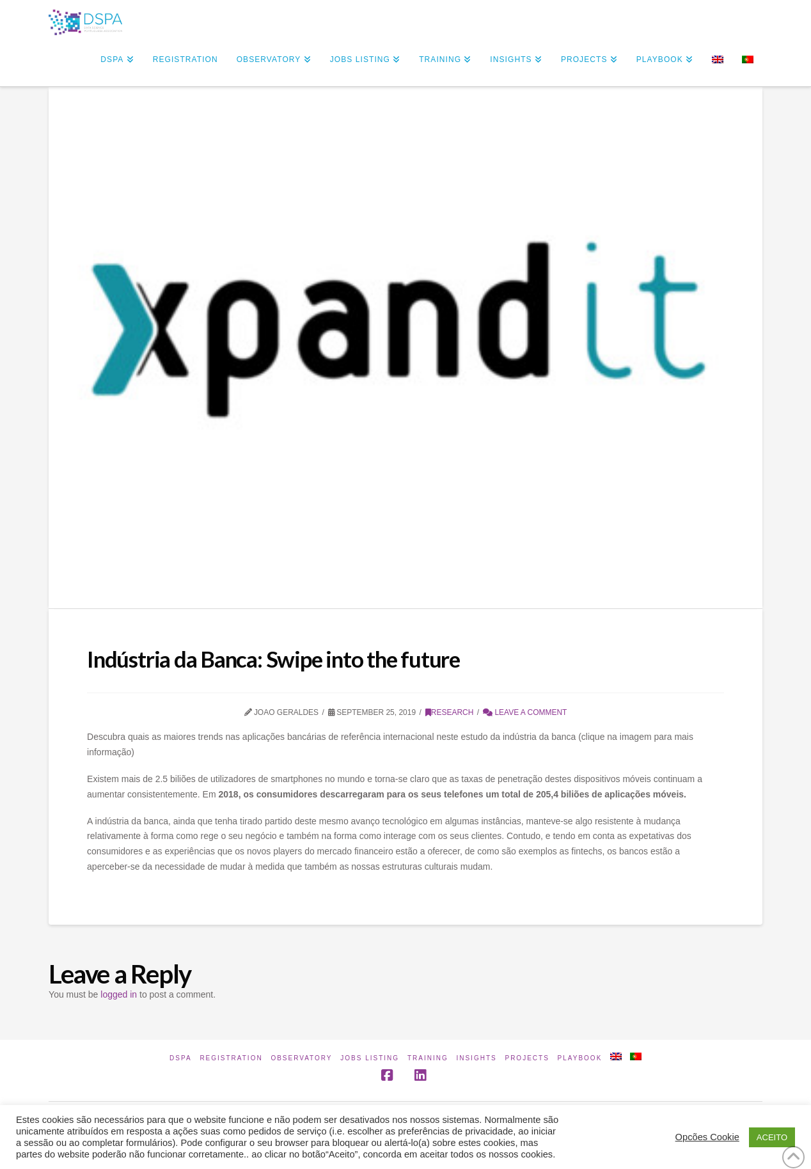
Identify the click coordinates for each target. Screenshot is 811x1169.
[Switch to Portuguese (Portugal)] (747, 60)
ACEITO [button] (772, 1137)
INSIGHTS (476, 1058)
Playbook (580, 1058)
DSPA (180, 1058)
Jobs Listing (369, 1058)
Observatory (301, 1058)
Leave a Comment (525, 712)
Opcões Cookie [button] (707, 1137)
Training (427, 1058)
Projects (527, 1058)
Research (449, 712)
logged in (118, 994)
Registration (231, 1058)
